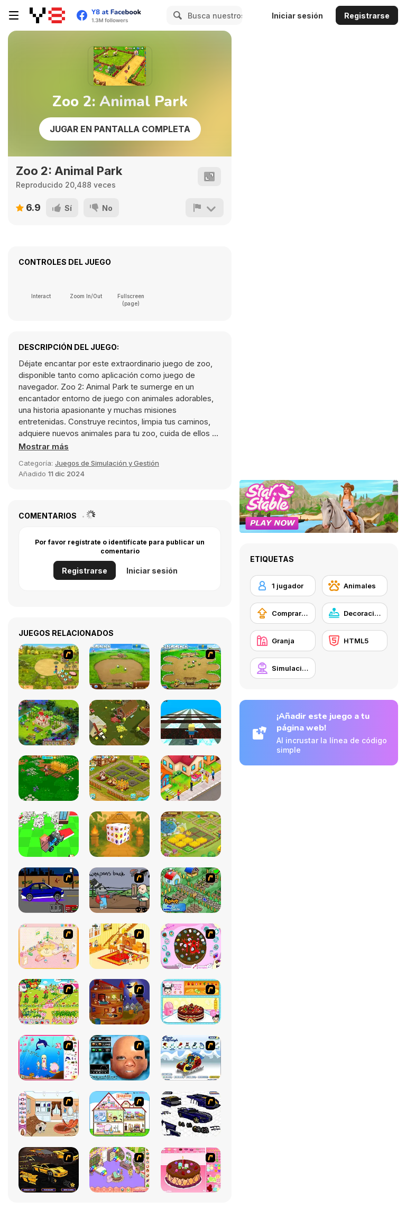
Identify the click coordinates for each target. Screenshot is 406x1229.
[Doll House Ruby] (119, 1113)
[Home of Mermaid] (49, 1057)
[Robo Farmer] (119, 890)
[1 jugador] (283, 585)
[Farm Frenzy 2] (119, 666)
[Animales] (354, 585)
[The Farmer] (191, 890)
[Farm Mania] (49, 666)
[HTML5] (354, 640)
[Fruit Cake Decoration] (191, 1001)
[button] (44, 446)
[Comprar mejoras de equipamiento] (283, 613)
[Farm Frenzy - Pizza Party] (191, 666)
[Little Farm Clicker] (119, 778)
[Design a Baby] (119, 1057)
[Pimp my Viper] (191, 1113)
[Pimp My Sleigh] (191, 1057)
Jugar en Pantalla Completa (120, 129)
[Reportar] (205, 207)
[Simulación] (283, 668)
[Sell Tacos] (191, 778)
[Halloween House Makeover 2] (119, 1001)
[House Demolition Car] (49, 834)
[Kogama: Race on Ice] (191, 722)
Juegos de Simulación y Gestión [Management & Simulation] (107, 463)
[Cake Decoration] (191, 946)
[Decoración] (354, 613)
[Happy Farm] (191, 834)
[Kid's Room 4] (49, 946)
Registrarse (367, 15)
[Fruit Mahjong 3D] (119, 834)
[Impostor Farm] (119, 722)
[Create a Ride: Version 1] (49, 890)
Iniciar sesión (297, 15)
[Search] (176, 15)
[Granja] (283, 640)
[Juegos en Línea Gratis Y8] (47, 15)
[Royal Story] (49, 722)
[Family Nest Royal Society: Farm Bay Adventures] (49, 778)
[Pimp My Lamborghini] (49, 1170)
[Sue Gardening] (49, 1001)
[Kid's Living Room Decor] (119, 946)
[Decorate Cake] (191, 1170)
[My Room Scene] (49, 1113)
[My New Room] (119, 1170)
